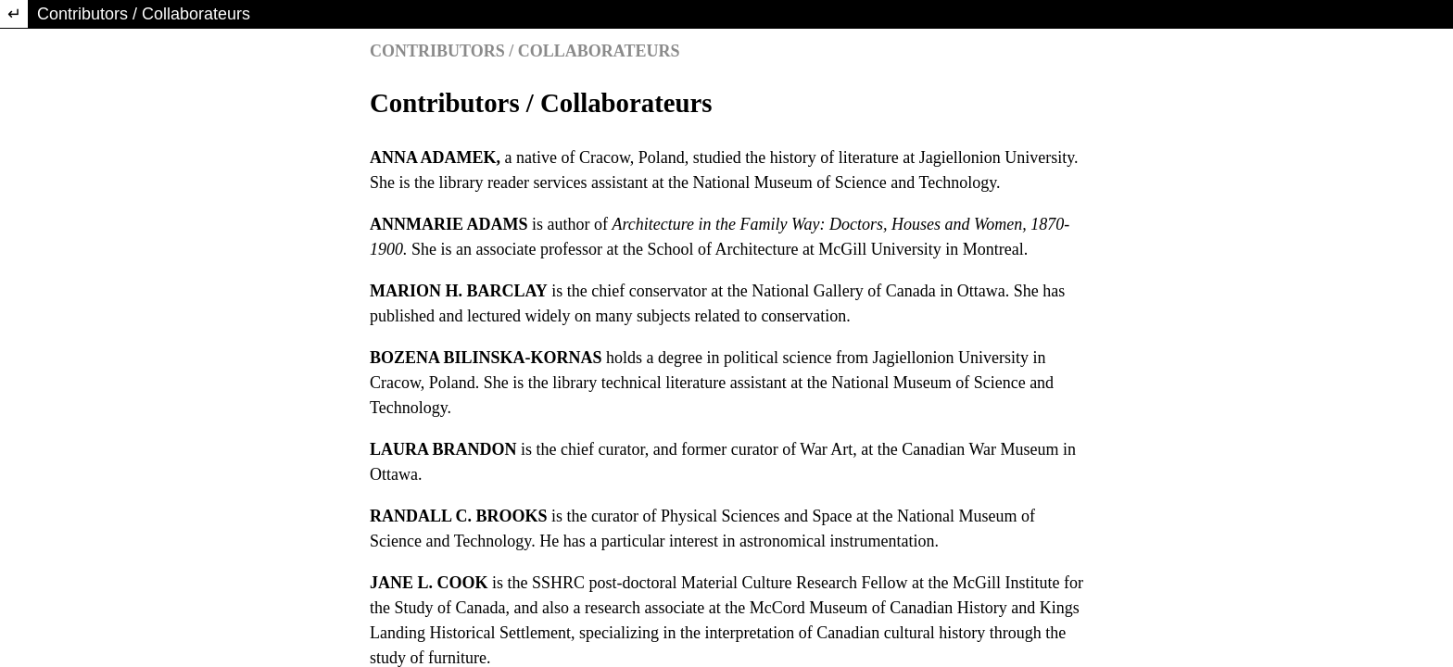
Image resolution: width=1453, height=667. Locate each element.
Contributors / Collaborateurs (143, 14)
